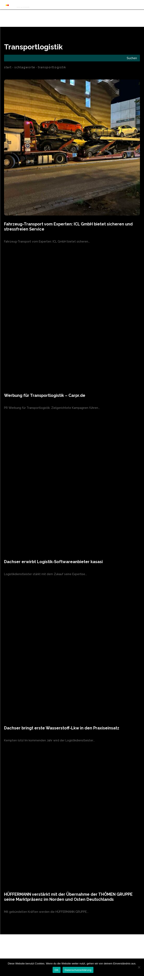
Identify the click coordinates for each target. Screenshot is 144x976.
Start (8, 67)
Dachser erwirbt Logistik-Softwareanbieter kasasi (53, 561)
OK (56, 970)
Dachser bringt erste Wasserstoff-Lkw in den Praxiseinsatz (61, 728)
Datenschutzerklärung (78, 970)
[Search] (132, 58)
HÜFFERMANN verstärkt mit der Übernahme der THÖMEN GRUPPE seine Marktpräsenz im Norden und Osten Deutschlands (68, 897)
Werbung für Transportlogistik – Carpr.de (44, 395)
